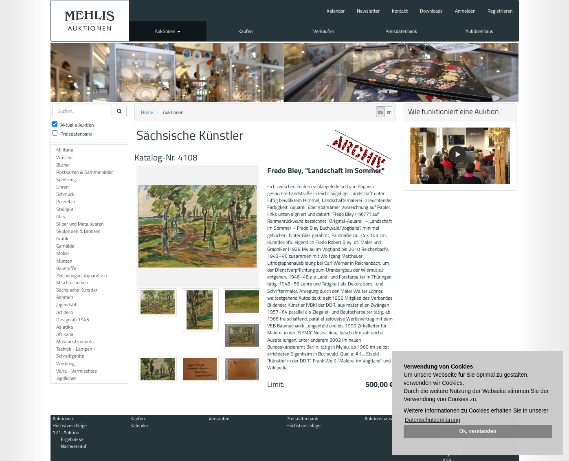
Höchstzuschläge (70, 425)
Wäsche (64, 157)
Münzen (64, 261)
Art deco (64, 312)
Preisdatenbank (401, 31)
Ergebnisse (72, 439)
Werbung (65, 363)
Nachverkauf (73, 446)
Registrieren (500, 11)
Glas (60, 216)
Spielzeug (66, 179)
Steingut (64, 209)
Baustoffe (66, 268)
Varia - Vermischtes (76, 371)
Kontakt (400, 11)
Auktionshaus (479, 31)
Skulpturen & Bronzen (78, 231)
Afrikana (64, 334)
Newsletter (368, 11)
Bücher (63, 165)
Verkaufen (323, 31)
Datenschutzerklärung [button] (432, 420)
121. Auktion (66, 432)
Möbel (62, 253)
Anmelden (465, 11)
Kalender (336, 11)
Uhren (62, 187)
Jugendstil (66, 304)
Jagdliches (66, 378)
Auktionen (167, 31)
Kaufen (245, 31)
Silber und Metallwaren (79, 224)
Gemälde (65, 246)
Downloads (431, 11)
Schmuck (65, 194)
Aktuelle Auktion (73, 124)
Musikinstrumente (75, 341)
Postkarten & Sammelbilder (84, 172)
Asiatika (64, 327)
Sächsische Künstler (76, 290)
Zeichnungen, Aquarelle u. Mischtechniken (82, 279)
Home (147, 112)
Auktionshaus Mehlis (90, 20)
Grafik (62, 238)
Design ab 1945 (72, 319)
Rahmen (64, 297)
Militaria (64, 150)
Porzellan (65, 201)
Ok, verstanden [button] (478, 431)
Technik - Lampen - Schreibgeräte (75, 352)
